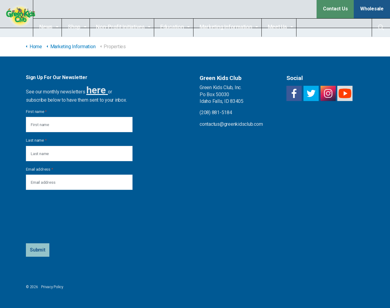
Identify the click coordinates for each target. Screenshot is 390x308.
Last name (36, 140)
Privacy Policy (52, 287)
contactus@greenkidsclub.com (231, 124)
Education (182, 27)
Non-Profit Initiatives (130, 27)
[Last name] (79, 153)
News (56, 27)
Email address (39, 169)
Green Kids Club (21, 18)
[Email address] (79, 182)
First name (36, 111)
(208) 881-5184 (216, 112)
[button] (37, 250)
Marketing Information (236, 27)
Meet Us (287, 27)
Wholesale (372, 9)
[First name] (79, 124)
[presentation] (51, 217)
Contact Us (335, 9)
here (95, 90)
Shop (84, 27)
